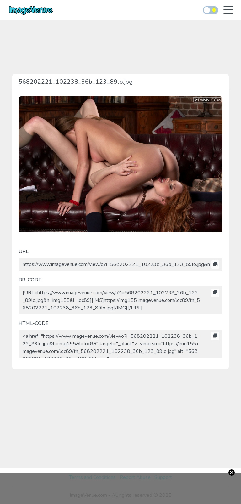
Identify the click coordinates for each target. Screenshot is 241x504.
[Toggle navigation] (228, 10)
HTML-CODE (34, 323)
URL (24, 251)
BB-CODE (30, 279)
